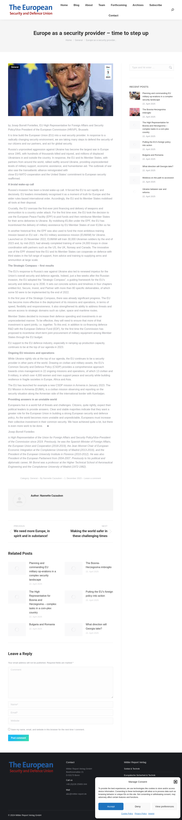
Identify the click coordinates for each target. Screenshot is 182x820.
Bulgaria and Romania (42, 624)
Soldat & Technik (132, 769)
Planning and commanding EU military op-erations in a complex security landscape (42, 571)
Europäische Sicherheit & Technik (139, 775)
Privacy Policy (141, 814)
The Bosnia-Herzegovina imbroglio (99, 565)
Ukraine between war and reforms (154, 191)
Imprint (151, 814)
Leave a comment (92, 478)
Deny (138, 806)
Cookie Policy (127, 814)
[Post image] (17, 568)
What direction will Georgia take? (96, 626)
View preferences (164, 806)
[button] (175, 781)
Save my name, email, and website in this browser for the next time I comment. (48, 729)
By (51, 478)
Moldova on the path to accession (158, 178)
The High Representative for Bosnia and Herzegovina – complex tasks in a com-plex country (42, 602)
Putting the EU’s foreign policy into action (99, 593)
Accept (111, 806)
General (14, 67)
